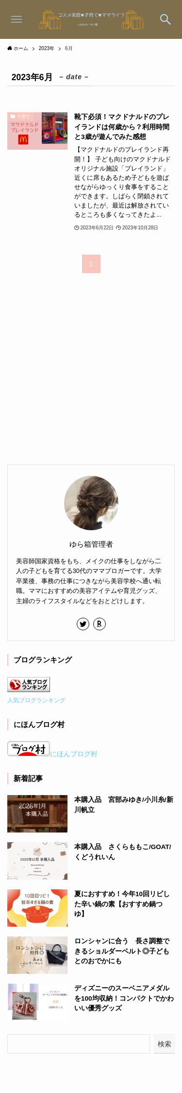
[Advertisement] (80, 375)
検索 (164, 1044)
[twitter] (83, 624)
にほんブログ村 (52, 754)
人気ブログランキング (36, 700)
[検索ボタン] (165, 19)
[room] (99, 624)
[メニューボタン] (16, 19)
